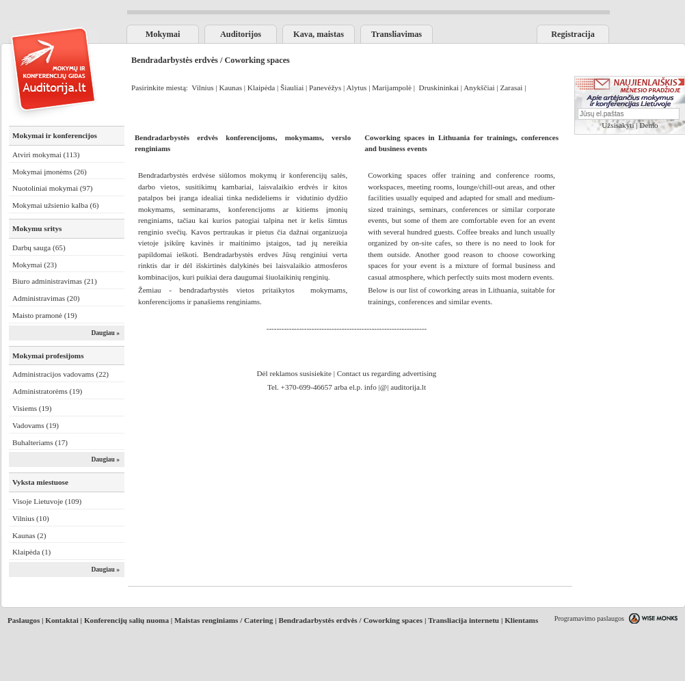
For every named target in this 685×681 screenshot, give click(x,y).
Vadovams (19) (35, 425)
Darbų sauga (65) (39, 247)
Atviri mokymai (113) (45, 154)
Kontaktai (62, 620)
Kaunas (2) (29, 535)
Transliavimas (396, 34)
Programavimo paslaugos (589, 618)
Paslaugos (24, 620)
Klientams (521, 620)
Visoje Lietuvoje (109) (46, 501)
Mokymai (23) (34, 265)
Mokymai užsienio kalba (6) (55, 205)
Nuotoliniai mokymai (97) (52, 188)
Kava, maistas (318, 34)
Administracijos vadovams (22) (60, 374)
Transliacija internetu (463, 620)
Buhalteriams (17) (40, 442)
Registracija (573, 34)
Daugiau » (105, 333)
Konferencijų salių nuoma (126, 620)
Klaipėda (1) (31, 552)
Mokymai (163, 34)
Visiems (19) (31, 408)
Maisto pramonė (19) (44, 315)
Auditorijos (240, 34)
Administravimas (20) (46, 298)
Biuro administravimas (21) (54, 281)
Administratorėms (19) (47, 391)
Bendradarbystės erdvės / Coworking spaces (350, 620)
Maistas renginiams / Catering (223, 620)
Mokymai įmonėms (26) (49, 172)
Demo (648, 125)
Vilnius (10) (30, 518)
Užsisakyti (618, 125)
